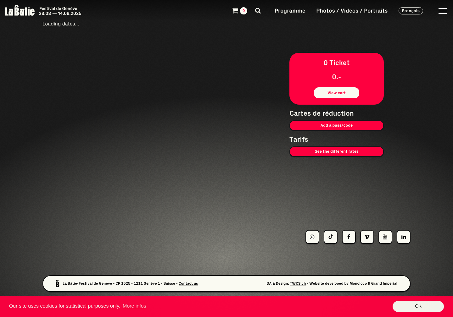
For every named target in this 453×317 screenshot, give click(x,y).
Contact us (188, 283)
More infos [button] (134, 306)
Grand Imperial (384, 283)
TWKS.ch (298, 283)
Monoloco (358, 283)
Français (411, 10)
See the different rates (336, 151)
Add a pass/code (337, 125)
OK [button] (418, 306)
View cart (336, 92)
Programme (290, 10)
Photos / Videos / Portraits (352, 10)
